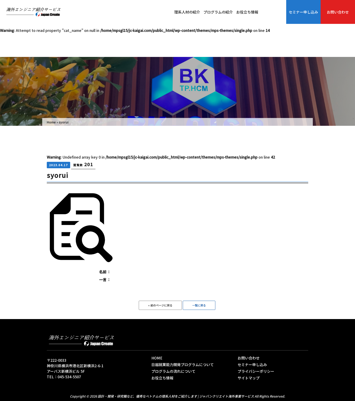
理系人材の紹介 (187, 12)
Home (51, 122)
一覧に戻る (199, 305)
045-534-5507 (69, 376)
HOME (156, 358)
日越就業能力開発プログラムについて (182, 364)
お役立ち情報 (247, 12)
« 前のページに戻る (160, 305)
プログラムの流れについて (173, 371)
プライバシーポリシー (256, 371)
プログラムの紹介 (218, 12)
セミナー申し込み (303, 12)
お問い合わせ (338, 12)
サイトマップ (249, 378)
